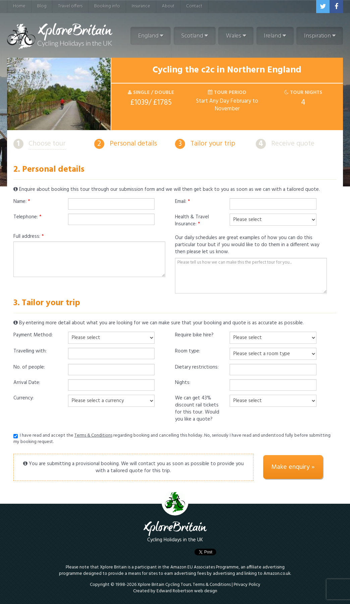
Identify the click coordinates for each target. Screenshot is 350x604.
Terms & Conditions (93, 435)
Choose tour (47, 143)
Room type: (187, 351)
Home (19, 6)
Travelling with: (30, 351)
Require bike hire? (194, 335)
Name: (21, 202)
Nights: (182, 383)
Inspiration (320, 36)
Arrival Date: (26, 383)
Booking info (107, 6)
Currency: (23, 398)
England (150, 36)
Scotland (194, 36)
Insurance (141, 6)
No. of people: (29, 367)
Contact (194, 6)
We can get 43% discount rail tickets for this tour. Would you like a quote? (197, 409)
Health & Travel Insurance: (192, 221)
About (168, 6)
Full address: (28, 236)
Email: (182, 202)
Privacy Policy (247, 584)
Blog (42, 6)
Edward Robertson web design (187, 591)
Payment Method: (33, 335)
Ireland (275, 36)
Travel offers (70, 6)
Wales (236, 36)
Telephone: (27, 217)
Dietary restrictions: (197, 367)
